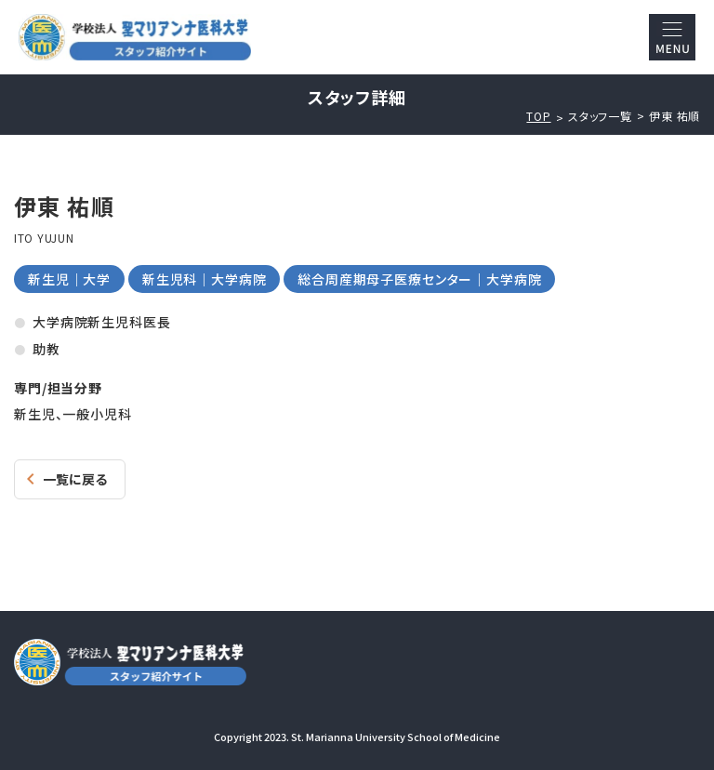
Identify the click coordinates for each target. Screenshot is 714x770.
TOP (538, 116)
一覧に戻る (75, 479)
